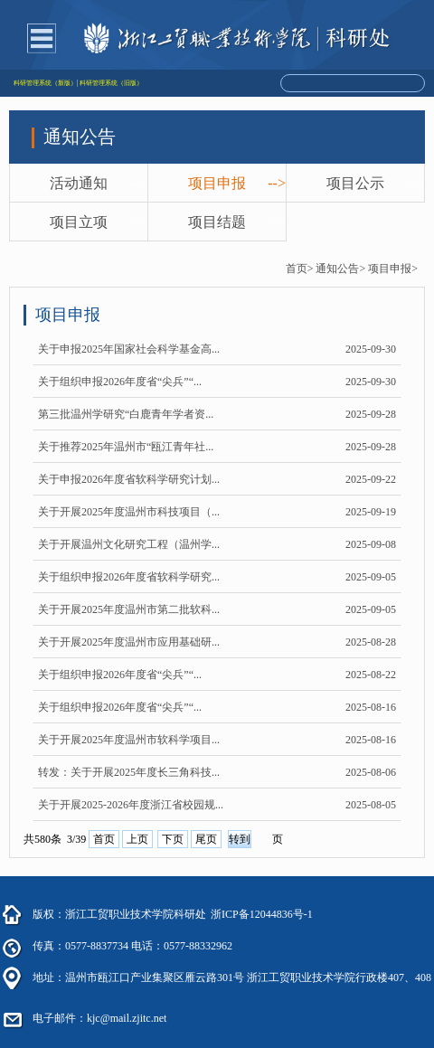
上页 (137, 839)
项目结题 (217, 222)
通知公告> (340, 268)
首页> (300, 268)
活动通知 (79, 183)
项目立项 (79, 222)
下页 (173, 839)
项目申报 (217, 183)
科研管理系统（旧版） (111, 83)
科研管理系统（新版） (45, 83)
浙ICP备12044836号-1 (262, 914)
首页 (104, 839)
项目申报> (393, 268)
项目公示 (355, 183)
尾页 (206, 839)
